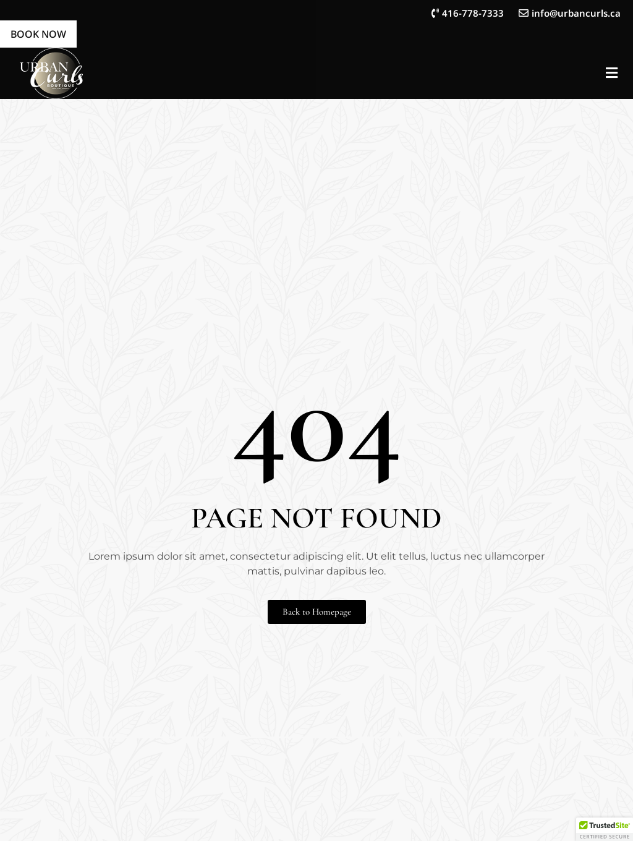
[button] (611, 73)
